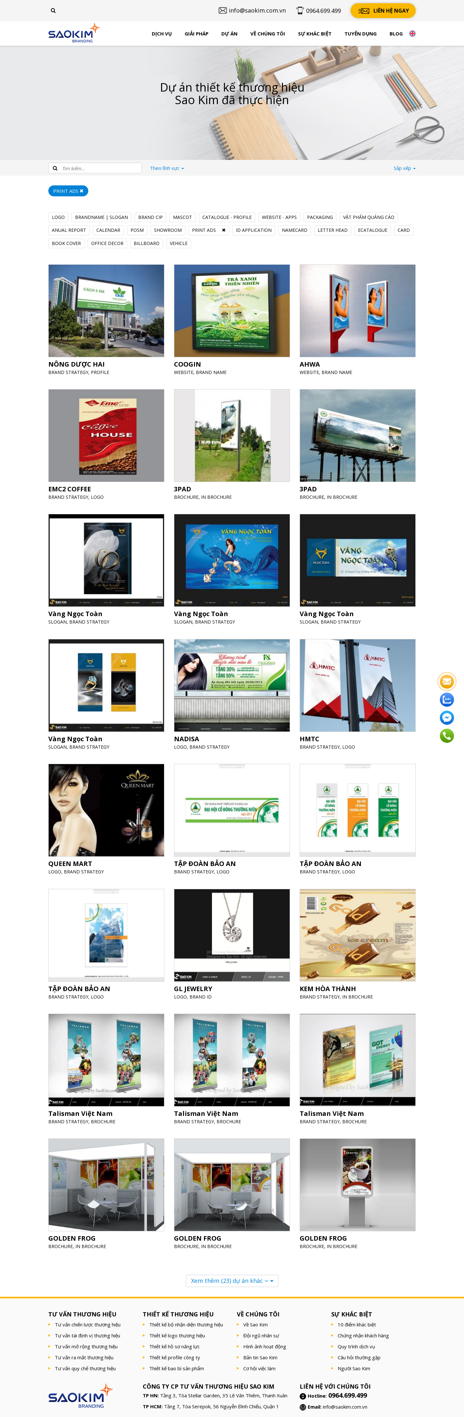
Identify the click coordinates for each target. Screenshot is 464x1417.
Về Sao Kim (255, 1324)
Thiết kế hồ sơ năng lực (174, 1346)
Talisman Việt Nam (80, 1112)
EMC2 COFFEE (70, 488)
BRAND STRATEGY (69, 371)
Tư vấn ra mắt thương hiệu (84, 1357)
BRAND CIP (150, 217)
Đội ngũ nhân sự (261, 1335)
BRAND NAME (212, 371)
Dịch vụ (162, 33)
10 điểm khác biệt (357, 1324)
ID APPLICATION (254, 230)
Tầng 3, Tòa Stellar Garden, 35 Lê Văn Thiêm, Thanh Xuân (223, 1395)
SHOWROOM (168, 230)
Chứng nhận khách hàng (363, 1335)
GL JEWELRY (194, 988)
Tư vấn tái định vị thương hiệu (87, 1335)
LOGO (58, 217)
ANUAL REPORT (69, 230)
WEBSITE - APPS (279, 217)
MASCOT (182, 217)
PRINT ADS (204, 230)
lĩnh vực (167, 168)
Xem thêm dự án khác (229, 1280)
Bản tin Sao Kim (260, 1357)
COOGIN (188, 363)
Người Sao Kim (354, 1368)
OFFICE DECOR (107, 243)
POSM (137, 230)
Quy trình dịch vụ (356, 1346)
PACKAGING (320, 217)
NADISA (187, 738)
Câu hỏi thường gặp (359, 1357)
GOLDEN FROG (72, 1238)
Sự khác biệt (315, 33)
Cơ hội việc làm (259, 1368)
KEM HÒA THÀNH (328, 988)
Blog (396, 33)
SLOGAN (58, 621)
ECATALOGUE (372, 230)
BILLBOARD (147, 243)
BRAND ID (201, 996)
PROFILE (100, 371)
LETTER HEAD (333, 230)
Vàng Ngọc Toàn (75, 613)
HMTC (310, 738)
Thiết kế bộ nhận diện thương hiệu (186, 1324)
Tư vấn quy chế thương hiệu (85, 1368)
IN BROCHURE (217, 496)
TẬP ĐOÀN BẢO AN (205, 863)
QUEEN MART (70, 863)
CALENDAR (108, 230)
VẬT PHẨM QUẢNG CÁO (368, 217)
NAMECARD (294, 230)
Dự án (229, 33)
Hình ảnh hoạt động (264, 1346)
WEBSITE (184, 371)
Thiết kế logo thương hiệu (177, 1335)
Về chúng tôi (267, 33)
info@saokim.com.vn (345, 1406)
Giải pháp (196, 33)
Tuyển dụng (360, 33)
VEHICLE (179, 243)
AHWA (311, 363)
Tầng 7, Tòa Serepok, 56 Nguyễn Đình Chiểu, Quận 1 (221, 1406)
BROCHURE (187, 496)
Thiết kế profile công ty (174, 1357)
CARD (404, 230)
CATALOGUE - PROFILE (227, 217)
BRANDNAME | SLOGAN (101, 217)
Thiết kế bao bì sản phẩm (176, 1368)
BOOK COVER (66, 243)
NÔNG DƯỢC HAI (77, 363)
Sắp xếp (405, 168)
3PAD (183, 488)
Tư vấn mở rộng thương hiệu (86, 1346)
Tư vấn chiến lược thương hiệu (88, 1324)
